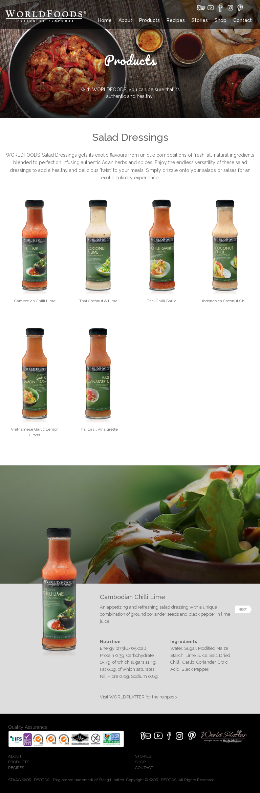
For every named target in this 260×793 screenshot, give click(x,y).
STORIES (143, 756)
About (125, 20)
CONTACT (144, 767)
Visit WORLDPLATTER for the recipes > (138, 696)
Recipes (176, 20)
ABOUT (15, 756)
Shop (220, 20)
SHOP (140, 762)
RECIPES (16, 767)
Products (149, 20)
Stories (200, 20)
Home (105, 20)
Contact (242, 20)
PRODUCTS (18, 762)
